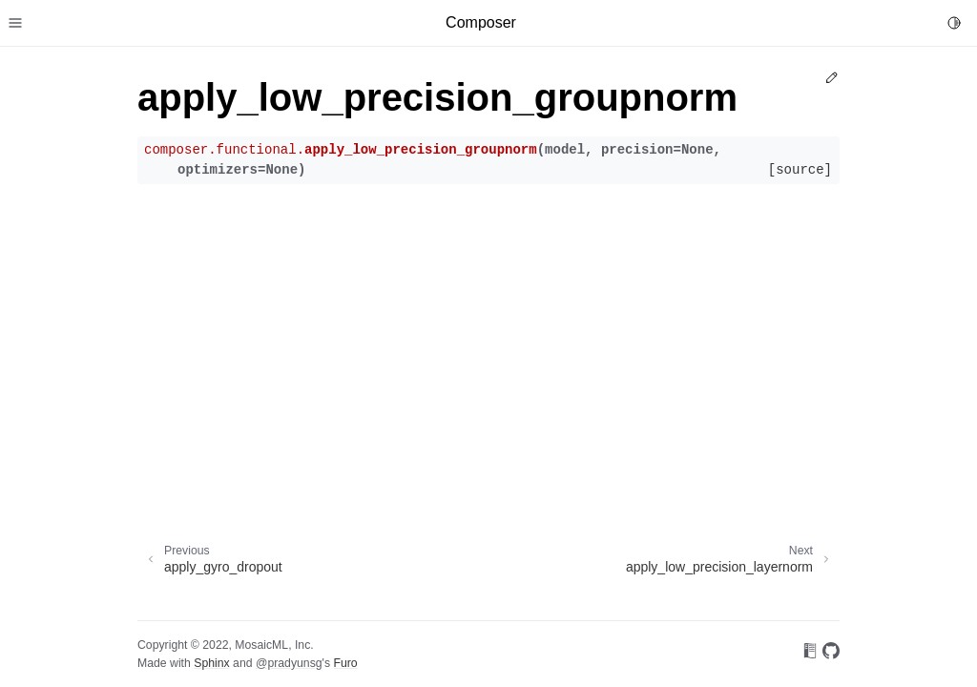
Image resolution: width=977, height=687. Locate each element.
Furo (345, 663)
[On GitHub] (831, 654)
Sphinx (211, 663)
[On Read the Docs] (810, 654)
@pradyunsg (289, 663)
